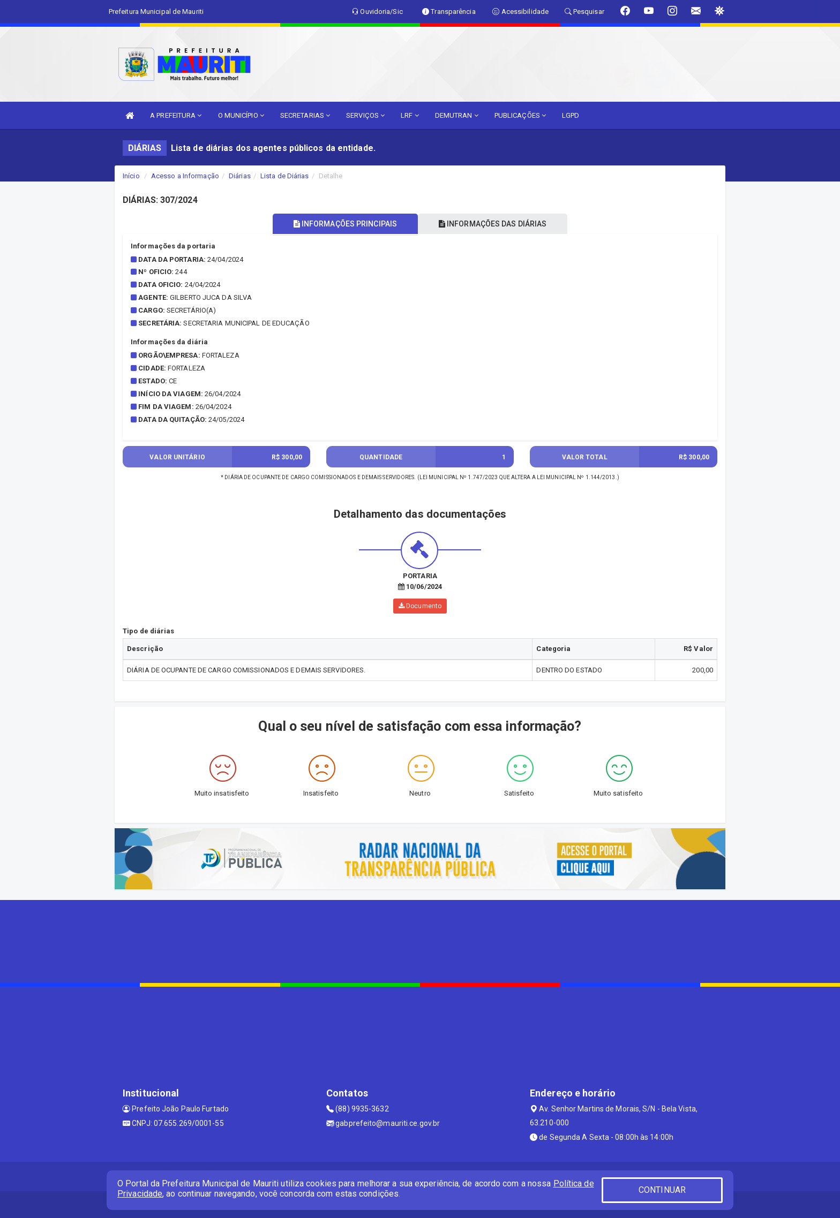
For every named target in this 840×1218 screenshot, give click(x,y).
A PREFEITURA (175, 115)
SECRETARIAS (305, 115)
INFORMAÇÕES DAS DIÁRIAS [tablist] (494, 224)
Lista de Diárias (284, 176)
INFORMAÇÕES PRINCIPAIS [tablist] (343, 224)
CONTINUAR (662, 1190)
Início (131, 176)
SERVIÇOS (365, 115)
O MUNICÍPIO (241, 115)
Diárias (240, 176)
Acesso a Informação (185, 176)
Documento (420, 606)
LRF (410, 115)
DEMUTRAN (456, 115)
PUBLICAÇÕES (520, 115)
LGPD (570, 115)
